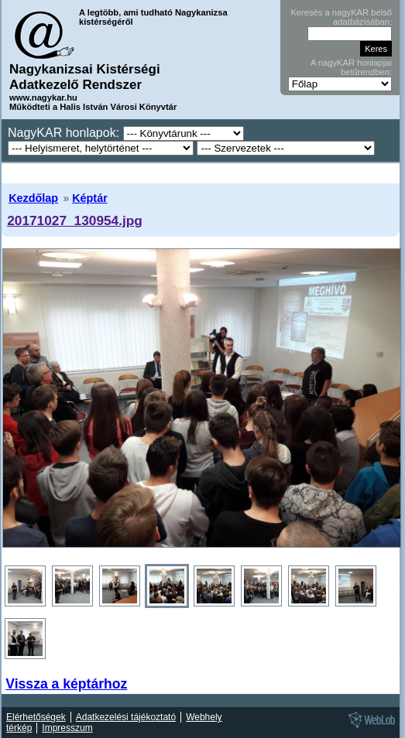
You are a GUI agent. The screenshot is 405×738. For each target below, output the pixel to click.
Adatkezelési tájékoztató (126, 717)
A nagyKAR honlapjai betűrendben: (351, 67)
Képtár (90, 198)
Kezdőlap (33, 198)
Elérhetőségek (36, 717)
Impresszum (67, 728)
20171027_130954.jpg (74, 220)
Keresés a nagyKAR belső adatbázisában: (341, 17)
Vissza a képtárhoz (66, 684)
